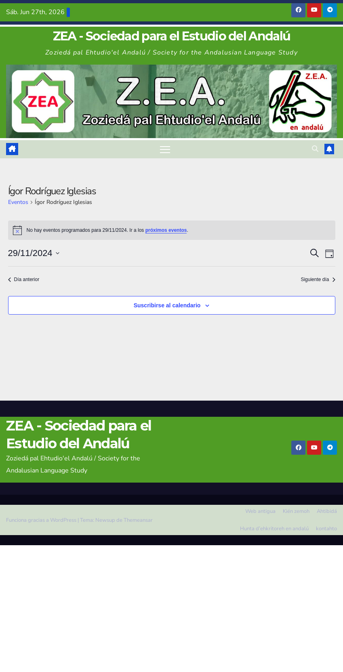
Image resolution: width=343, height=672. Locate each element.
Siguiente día (318, 279)
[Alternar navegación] (165, 149)
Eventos (18, 202)
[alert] (171, 230)
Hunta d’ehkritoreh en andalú (274, 528)
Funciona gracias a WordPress (42, 520)
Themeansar (138, 520)
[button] (315, 149)
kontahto (326, 528)
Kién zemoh (296, 511)
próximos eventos (166, 230)
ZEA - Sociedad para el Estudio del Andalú (171, 36)
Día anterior (24, 279)
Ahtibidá (327, 511)
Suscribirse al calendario (167, 305)
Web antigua (260, 511)
